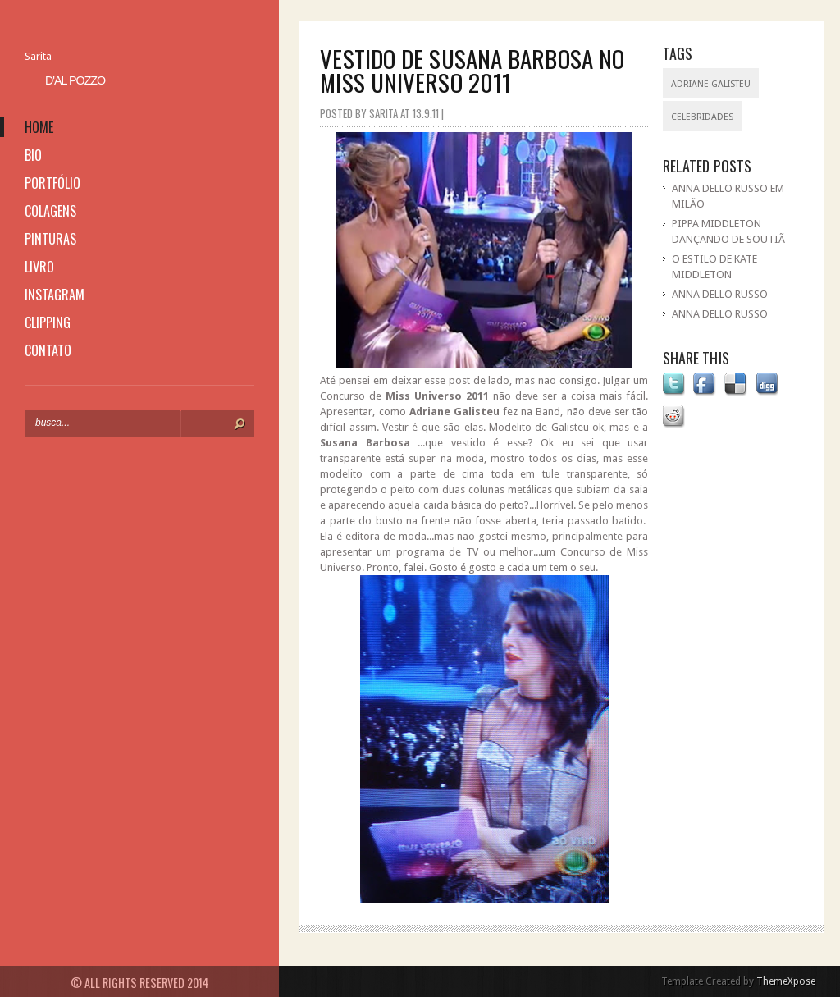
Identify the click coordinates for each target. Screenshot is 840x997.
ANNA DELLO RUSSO (720, 294)
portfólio (52, 183)
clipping (48, 322)
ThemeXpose (785, 981)
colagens (50, 211)
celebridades (702, 117)
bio (33, 155)
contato (48, 350)
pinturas (50, 239)
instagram (54, 294)
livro (39, 267)
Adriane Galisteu (711, 84)
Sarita (38, 56)
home (39, 127)
